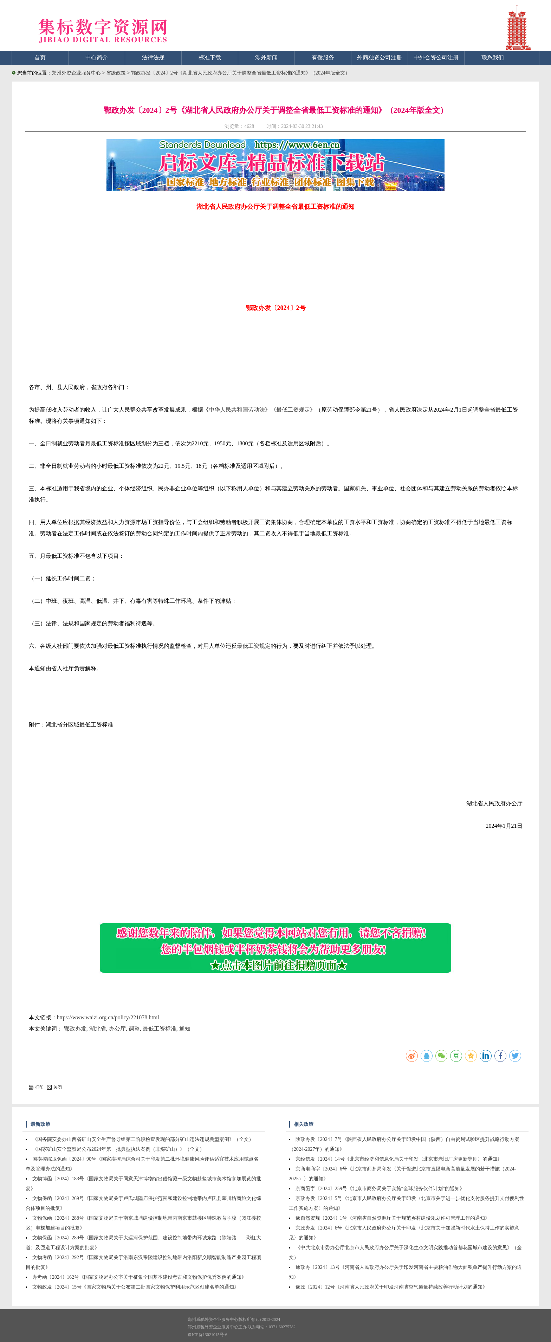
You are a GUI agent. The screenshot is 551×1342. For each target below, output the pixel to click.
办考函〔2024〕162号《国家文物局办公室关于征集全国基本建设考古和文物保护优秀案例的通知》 (139, 1277)
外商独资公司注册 (379, 57)
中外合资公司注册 (436, 57)
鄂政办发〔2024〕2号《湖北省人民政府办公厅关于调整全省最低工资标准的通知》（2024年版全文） (240, 73)
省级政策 (116, 73)
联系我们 (492, 57)
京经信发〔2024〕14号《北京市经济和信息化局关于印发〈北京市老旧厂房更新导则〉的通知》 (399, 1159)
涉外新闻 (266, 57)
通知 (184, 1029)
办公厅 (117, 1029)
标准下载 (210, 57)
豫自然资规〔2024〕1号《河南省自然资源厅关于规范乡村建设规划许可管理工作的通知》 (393, 1218)
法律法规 (153, 57)
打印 (36, 1087)
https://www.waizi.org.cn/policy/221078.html (108, 1017)
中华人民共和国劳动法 (237, 410)
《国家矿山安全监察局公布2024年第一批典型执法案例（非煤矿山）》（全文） (118, 1149)
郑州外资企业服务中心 (76, 73)
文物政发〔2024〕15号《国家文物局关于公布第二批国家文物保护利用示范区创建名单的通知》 (135, 1287)
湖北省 (97, 1029)
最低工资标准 (159, 1029)
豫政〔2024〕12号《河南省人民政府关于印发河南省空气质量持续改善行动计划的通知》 (391, 1287)
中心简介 (96, 57)
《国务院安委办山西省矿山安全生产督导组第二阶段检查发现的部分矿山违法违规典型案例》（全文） (143, 1139)
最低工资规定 (293, 410)
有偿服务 (323, 57)
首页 (40, 57)
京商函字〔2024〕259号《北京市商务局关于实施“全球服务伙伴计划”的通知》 (380, 1188)
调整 (134, 1029)
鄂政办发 (75, 1029)
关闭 (54, 1087)
